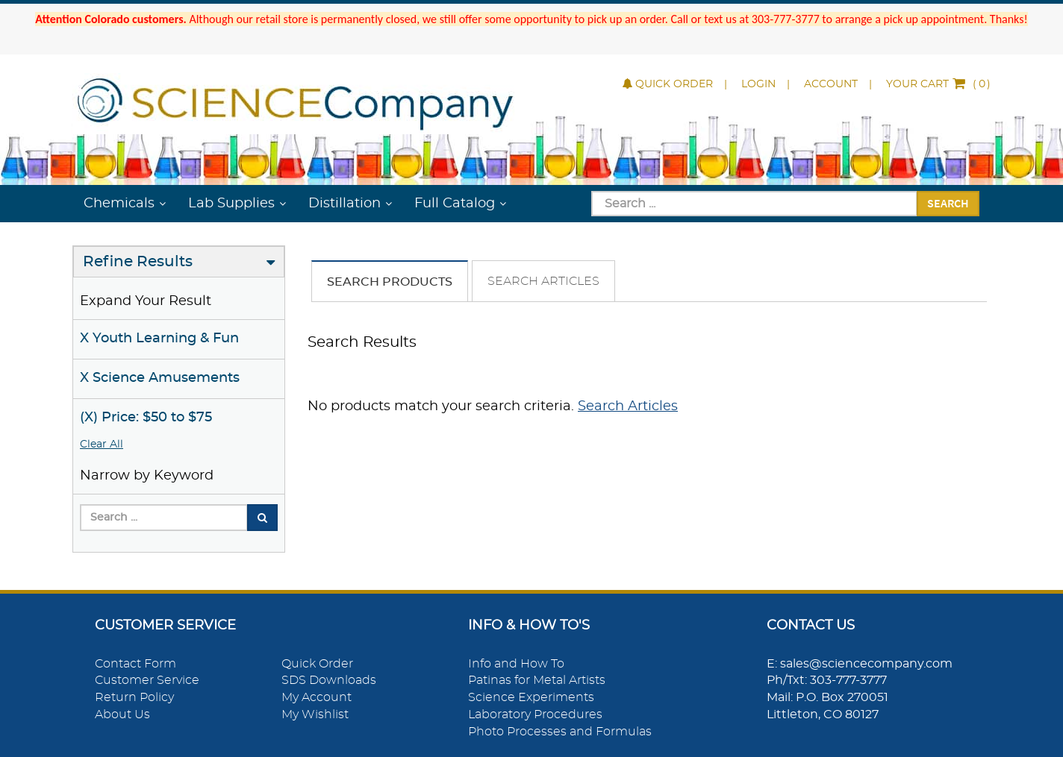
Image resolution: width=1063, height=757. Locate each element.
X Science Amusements (160, 378)
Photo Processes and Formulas (560, 732)
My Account (316, 697)
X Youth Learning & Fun (159, 338)
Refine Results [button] (138, 261)
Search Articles (543, 281)
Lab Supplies (231, 203)
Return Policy (134, 697)
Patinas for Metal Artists (536, 680)
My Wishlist (315, 714)
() (938, 84)
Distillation (344, 203)
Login (758, 84)
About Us (122, 714)
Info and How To (516, 664)
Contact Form (135, 664)
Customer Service (147, 680)
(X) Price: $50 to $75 (146, 417)
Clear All (101, 444)
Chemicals (119, 203)
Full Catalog (454, 203)
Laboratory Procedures (535, 714)
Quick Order (668, 84)
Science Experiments (531, 697)
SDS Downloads (328, 680)
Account (831, 84)
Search (948, 202)
